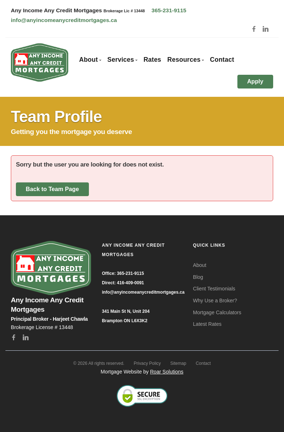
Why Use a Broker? (215, 300)
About (199, 265)
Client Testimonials (214, 288)
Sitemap (178, 363)
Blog (198, 277)
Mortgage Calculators (217, 312)
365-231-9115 (168, 10)
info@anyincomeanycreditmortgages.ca (64, 20)
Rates (152, 59)
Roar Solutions (166, 372)
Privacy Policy (147, 363)
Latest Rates (207, 324)
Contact (222, 59)
